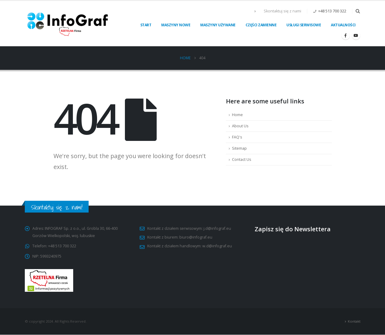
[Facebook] (345, 35)
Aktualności (343, 25)
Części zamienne (261, 25)
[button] (358, 11)
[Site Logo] (68, 23)
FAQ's (237, 137)
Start (146, 25)
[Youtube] (356, 35)
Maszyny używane (218, 25)
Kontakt (354, 321)
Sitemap (239, 148)
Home (237, 114)
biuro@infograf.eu (195, 237)
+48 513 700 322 (332, 11)
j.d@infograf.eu (218, 228)
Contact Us (241, 159)
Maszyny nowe (175, 25)
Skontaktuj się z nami (282, 11)
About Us (240, 125)
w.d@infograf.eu (217, 246)
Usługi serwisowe (303, 25)
